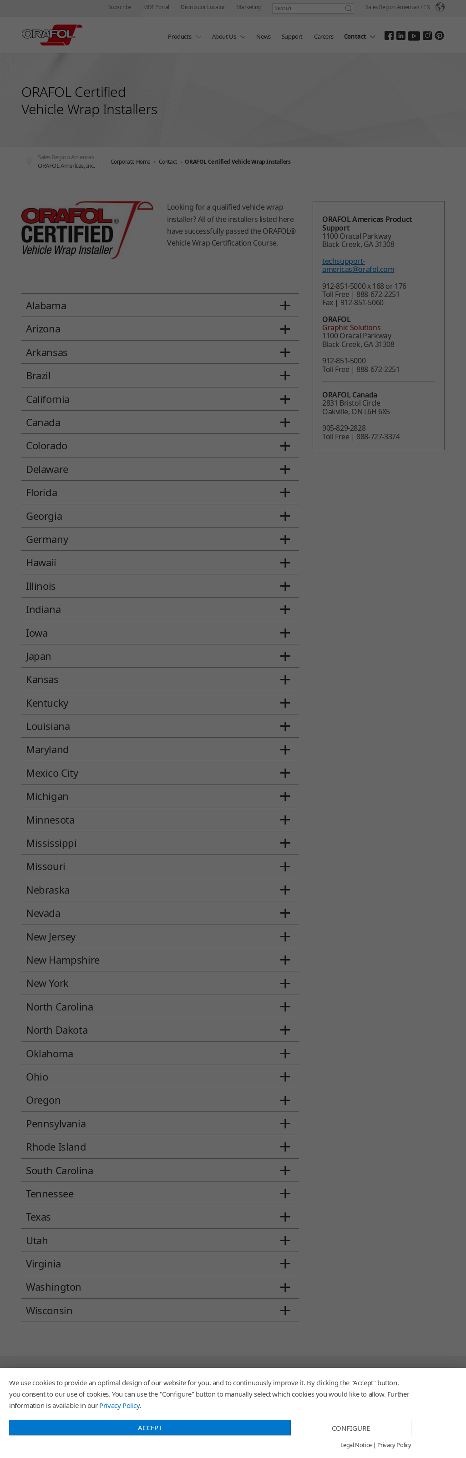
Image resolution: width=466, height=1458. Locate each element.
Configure (351, 1428)
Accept (150, 1427)
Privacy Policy (119, 1405)
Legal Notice (356, 1445)
